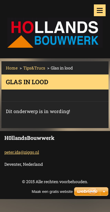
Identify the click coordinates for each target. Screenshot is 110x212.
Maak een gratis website (52, 191)
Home (12, 68)
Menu (100, 10)
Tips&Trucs (34, 68)
